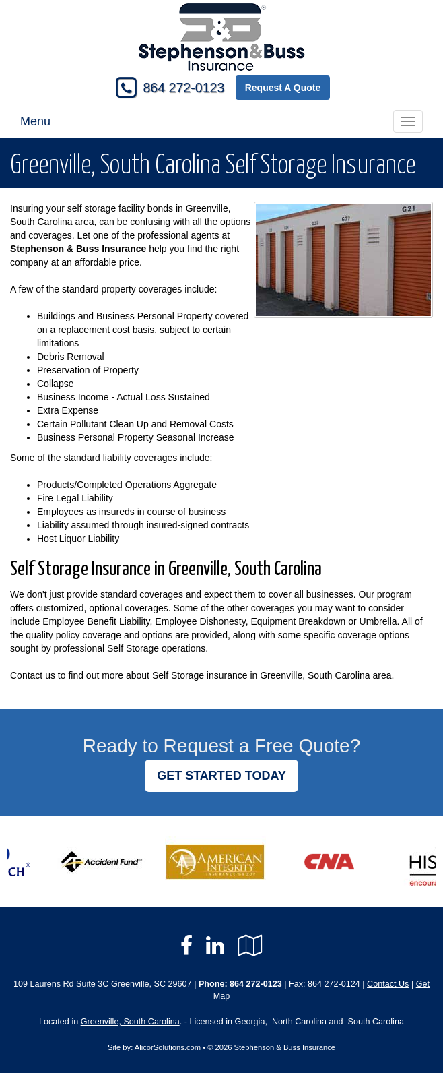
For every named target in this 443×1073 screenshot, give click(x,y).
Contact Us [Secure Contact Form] (388, 984)
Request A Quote (283, 87)
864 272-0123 (183, 87)
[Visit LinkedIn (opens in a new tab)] (215, 945)
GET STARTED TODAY (221, 776)
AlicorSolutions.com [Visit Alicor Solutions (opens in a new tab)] (168, 1047)
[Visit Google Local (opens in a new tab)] (250, 945)
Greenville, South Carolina (130, 1021)
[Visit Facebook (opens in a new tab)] (186, 945)
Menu (35, 121)
